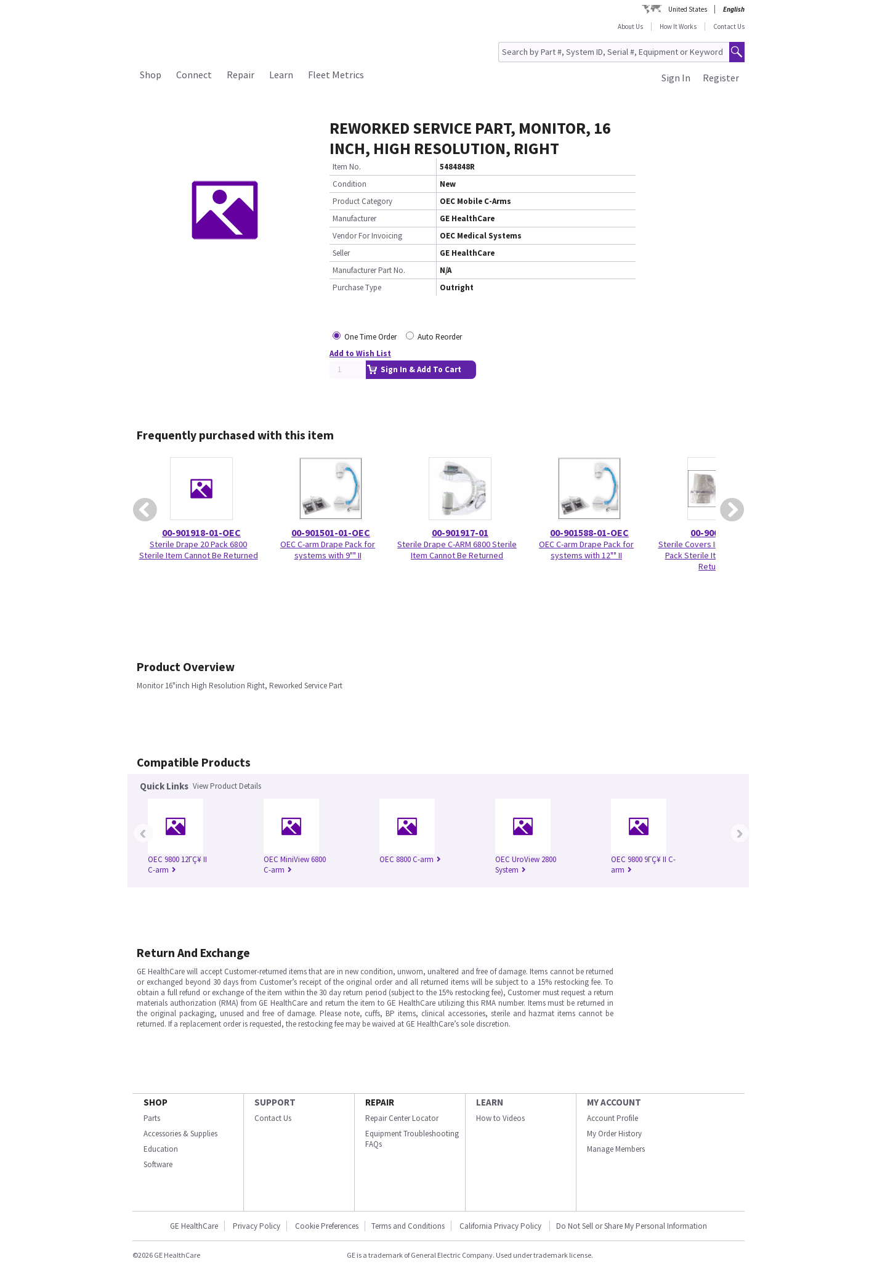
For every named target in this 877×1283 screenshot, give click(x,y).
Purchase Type (357, 287)
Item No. (347, 166)
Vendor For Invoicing (367, 235)
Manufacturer (354, 218)
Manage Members (616, 1149)
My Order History (614, 1133)
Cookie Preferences (326, 1226)
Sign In (675, 77)
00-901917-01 (460, 532)
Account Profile (612, 1118)
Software (157, 1164)
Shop (150, 74)
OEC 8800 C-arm (410, 859)
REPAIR (379, 1102)
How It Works (678, 26)
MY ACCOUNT (614, 1102)
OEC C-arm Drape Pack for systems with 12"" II (586, 550)
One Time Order (370, 337)
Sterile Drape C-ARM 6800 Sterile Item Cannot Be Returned (457, 550)
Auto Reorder (440, 337)
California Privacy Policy (501, 1226)
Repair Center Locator (401, 1118)
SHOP (155, 1102)
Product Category (362, 201)
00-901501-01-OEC (330, 532)
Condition (349, 184)
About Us (630, 26)
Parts (151, 1118)
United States (687, 9)
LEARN (489, 1102)
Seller (341, 253)
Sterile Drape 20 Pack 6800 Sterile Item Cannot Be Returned (198, 550)
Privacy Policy (256, 1226)
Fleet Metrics (336, 74)
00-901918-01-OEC (201, 532)
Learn (281, 74)
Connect (194, 74)
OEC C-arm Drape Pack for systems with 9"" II (327, 550)
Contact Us (729, 26)
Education (160, 1149)
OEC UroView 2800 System (525, 864)
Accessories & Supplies (180, 1133)
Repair (240, 74)
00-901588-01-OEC (589, 532)
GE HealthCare (194, 1226)
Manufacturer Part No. (369, 270)
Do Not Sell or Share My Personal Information (631, 1226)
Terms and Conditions (408, 1226)
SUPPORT (275, 1102)
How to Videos (500, 1118)
